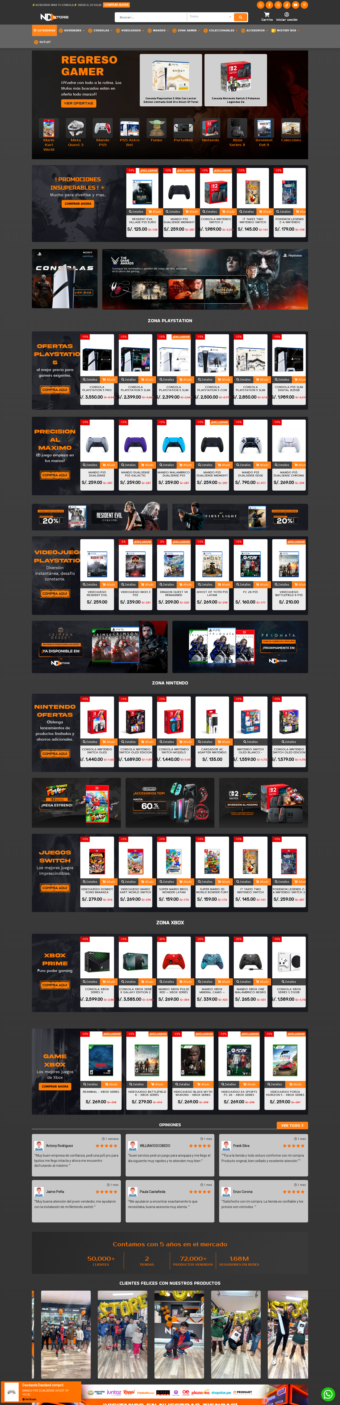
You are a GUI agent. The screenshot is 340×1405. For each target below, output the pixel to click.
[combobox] (210, 17)
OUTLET (42, 42)
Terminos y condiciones (121, 1367)
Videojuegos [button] (130, 30)
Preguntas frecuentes (120, 1359)
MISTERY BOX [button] (285, 30)
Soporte (178, 1355)
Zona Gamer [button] (186, 30)
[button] (267, 17)
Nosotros (111, 1355)
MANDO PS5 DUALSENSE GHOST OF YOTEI (45, 1392)
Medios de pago (114, 1363)
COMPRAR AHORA (116, 5)
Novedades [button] (72, 30)
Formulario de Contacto (191, 1359)
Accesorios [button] (254, 30)
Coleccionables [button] (220, 30)
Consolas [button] (100, 30)
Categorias (44, 30)
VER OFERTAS (78, 103)
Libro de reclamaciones (190, 1363)
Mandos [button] (158, 30)
